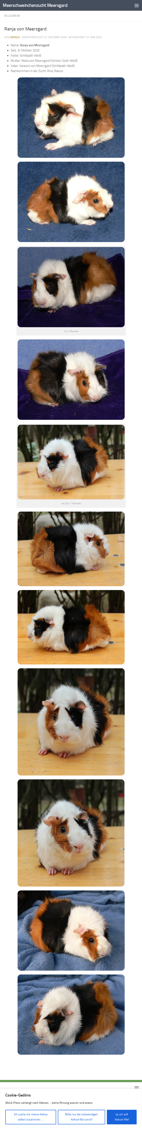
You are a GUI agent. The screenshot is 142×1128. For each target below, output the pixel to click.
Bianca (15, 37)
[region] (71, 1108)
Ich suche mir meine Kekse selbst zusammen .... (31, 1117)
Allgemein (12, 16)
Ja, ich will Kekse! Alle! (122, 1117)
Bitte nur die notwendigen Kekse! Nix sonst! (81, 1117)
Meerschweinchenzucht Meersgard (35, 5)
